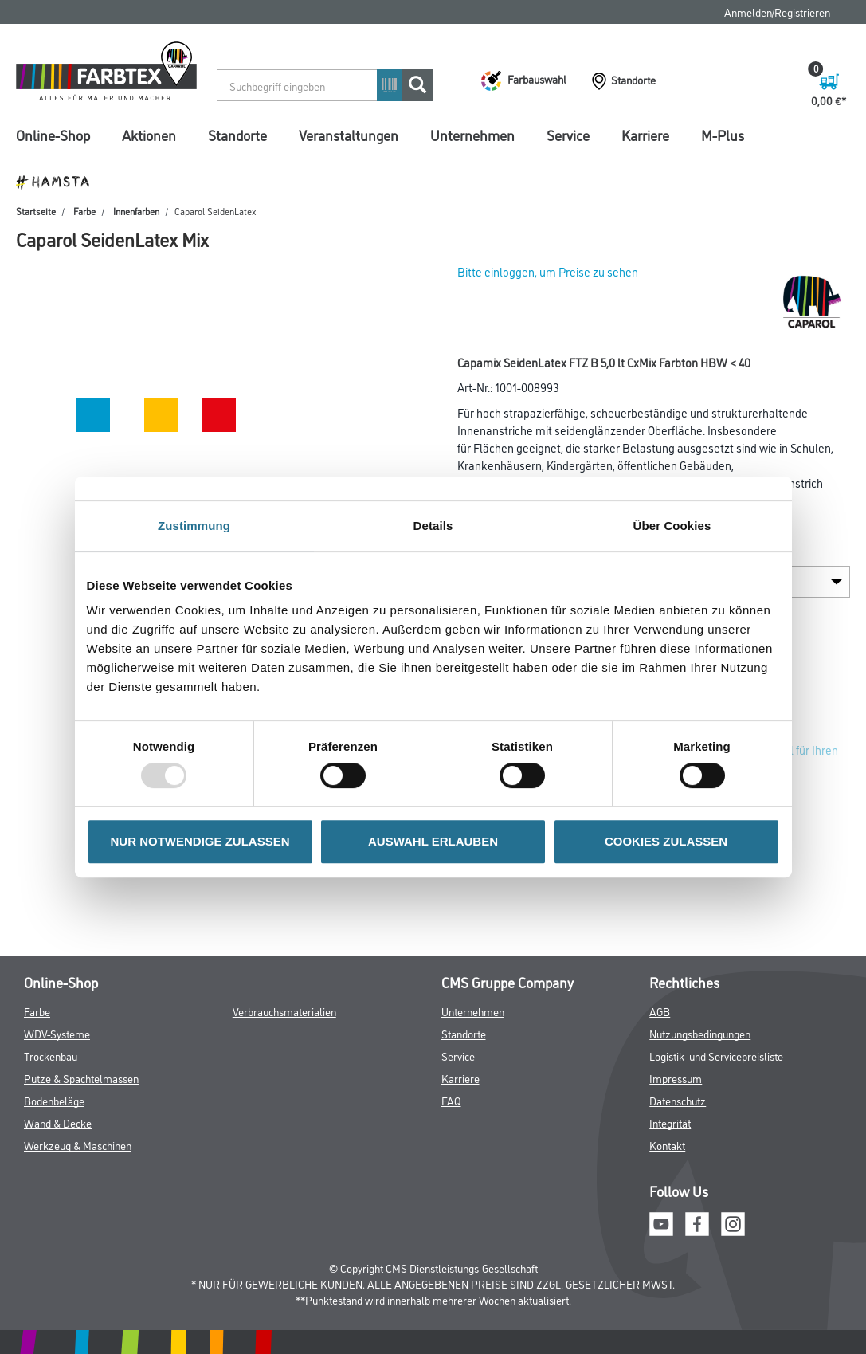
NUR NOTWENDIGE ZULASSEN (200, 841)
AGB (659, 1010)
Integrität (670, 1122)
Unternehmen (472, 134)
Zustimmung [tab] (194, 525)
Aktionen (149, 134)
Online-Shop (53, 134)
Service (568, 134)
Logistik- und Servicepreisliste (716, 1055)
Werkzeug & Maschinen (77, 1144)
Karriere (645, 134)
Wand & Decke (58, 1122)
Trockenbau (50, 1055)
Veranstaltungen (348, 134)
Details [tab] (433, 525)
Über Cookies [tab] (672, 525)
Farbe (84, 211)
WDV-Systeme (57, 1033)
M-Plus (722, 134)
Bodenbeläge (54, 1100)
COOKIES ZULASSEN (666, 841)
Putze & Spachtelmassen (81, 1077)
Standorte (237, 134)
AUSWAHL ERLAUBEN (433, 841)
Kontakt (667, 1144)
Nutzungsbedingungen (699, 1033)
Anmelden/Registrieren (777, 11)
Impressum (675, 1077)
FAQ (451, 1100)
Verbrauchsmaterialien (284, 1010)
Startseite (36, 211)
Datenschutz (677, 1100)
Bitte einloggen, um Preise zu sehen (547, 271)
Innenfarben (136, 211)
